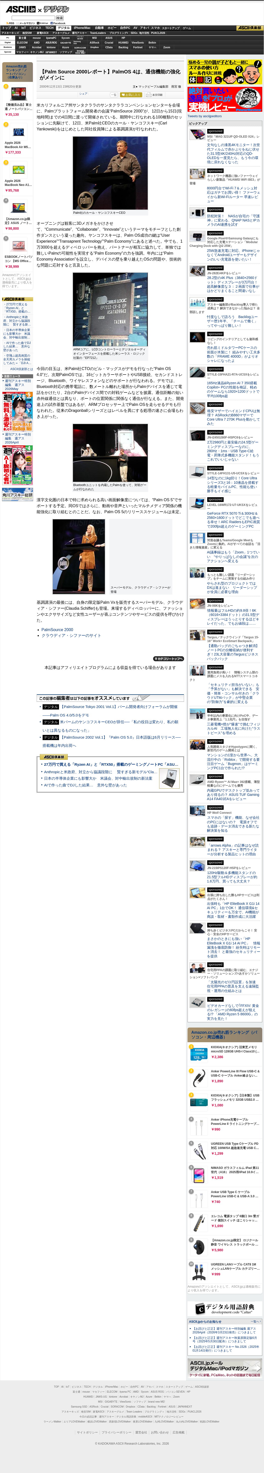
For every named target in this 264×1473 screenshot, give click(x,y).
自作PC (125, 28)
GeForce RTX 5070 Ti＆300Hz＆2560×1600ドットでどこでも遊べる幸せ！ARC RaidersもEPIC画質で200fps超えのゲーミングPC (233, 519)
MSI (94, 38)
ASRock (94, 42)
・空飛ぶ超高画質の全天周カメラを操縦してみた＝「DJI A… (17, 359)
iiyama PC (125, 1391)
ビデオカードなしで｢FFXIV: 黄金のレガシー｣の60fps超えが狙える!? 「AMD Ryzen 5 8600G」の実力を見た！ (233, 1012)
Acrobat (37, 47)
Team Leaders (134, 1411)
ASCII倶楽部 (250, 28)
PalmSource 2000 (57, 630)
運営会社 (141, 1432)
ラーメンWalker (52, 1421)
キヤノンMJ (37, 52)
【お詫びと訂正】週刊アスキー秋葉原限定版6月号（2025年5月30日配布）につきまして (225, 1339)
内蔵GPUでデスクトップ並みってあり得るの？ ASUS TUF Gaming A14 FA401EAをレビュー (233, 794)
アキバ (144, 28)
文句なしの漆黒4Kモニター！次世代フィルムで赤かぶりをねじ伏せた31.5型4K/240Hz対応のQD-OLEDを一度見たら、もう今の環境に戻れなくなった (233, 153)
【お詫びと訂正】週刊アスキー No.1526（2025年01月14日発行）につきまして (226, 1348)
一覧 (114, 94)
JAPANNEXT (51, 52)
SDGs (134, 33)
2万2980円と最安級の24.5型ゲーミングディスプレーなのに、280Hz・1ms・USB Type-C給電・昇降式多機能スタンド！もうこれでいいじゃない (233, 450)
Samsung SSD (79, 1406)
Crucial (109, 42)
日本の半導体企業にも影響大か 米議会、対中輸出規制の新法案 (98, 778)
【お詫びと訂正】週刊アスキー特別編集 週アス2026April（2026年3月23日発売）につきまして (224, 1330)
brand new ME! (156, 1401)
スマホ (155, 28)
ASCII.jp (20, 9)
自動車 (99, 28)
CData (109, 47)
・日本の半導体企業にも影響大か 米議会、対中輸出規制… (16, 333)
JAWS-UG (101, 1396)
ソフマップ (66, 52)
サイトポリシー (87, 1432)
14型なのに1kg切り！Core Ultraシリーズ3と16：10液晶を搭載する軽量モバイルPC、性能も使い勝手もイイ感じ (233, 484)
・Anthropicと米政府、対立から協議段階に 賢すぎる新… (17, 320)
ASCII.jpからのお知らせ (205, 1321)
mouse (37, 38)
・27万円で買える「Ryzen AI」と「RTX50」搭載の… (16, 308)
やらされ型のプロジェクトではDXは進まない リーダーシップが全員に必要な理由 (232, 587)
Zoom (166, 47)
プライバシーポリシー (117, 1432)
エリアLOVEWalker (74, 1421)
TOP (56, 1386)
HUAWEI (124, 42)
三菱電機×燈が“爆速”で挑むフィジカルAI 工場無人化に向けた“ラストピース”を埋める (233, 728)
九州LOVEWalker (164, 1421)
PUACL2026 (158, 33)
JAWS (22, 47)
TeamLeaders (98, 33)
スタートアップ (170, 28)
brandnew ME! (80, 52)
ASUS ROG (51, 42)
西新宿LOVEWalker (120, 1421)
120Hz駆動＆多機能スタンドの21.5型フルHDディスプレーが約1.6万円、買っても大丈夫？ (232, 877)
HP (123, 38)
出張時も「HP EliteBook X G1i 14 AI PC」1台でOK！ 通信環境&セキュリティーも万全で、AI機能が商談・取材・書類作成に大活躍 (233, 910)
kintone (51, 47)
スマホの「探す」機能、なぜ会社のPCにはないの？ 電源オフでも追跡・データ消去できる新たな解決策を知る (233, 824)
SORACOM (117, 1406)
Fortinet (137, 47)
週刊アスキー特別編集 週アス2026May (18, 385)
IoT (23, 28)
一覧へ (255, 1321)
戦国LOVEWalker (209, 1421)
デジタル (53, 9)
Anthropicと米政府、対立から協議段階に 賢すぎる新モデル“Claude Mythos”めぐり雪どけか (122, 772)
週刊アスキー (79, 33)
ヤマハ (152, 47)
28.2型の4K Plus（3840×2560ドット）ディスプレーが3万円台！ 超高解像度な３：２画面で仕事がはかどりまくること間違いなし (233, 284)
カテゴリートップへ (168, 658)
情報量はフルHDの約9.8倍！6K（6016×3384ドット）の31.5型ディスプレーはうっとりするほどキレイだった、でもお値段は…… (233, 616)
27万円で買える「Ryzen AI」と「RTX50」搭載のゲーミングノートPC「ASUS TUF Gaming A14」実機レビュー (139, 764)
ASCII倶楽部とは (21, 369)
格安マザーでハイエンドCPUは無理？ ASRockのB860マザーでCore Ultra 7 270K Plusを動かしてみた (233, 417)
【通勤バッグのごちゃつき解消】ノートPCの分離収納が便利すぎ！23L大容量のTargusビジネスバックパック (233, 652)
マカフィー (22, 52)
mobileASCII (145, 1416)
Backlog (123, 47)
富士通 (22, 38)
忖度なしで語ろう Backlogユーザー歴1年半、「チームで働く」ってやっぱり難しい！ (232, 321)
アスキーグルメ (61, 33)
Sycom (66, 38)
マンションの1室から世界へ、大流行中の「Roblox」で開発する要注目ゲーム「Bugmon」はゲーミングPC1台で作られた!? (233, 761)
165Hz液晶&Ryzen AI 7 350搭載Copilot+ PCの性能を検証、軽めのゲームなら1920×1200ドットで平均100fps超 (233, 389)
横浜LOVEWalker (97, 1421)
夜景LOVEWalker (142, 1421)
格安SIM (27, 33)
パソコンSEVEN (80, 38)
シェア (83, 93)
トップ (6, 28)
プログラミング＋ (154, 1411)
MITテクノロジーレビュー (169, 1416)
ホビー (112, 28)
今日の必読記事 (88, 1416)
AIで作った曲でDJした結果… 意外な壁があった (85, 785)
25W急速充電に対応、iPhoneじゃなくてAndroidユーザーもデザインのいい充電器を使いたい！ (233, 255)
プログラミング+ (118, 33)
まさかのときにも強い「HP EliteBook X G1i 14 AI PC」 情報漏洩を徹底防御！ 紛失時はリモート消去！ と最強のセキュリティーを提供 (233, 947)
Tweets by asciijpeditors (205, 116)
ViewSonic (138, 42)
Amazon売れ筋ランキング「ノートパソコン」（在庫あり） (16, 72)
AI (16, 28)
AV (135, 28)
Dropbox (94, 47)
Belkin (152, 42)
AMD (37, 42)
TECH (49, 28)
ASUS (109, 38)
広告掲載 (179, 1432)
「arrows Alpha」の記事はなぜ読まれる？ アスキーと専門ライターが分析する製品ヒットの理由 (233, 849)
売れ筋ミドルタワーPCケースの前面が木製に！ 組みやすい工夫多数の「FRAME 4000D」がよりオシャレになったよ (233, 354)
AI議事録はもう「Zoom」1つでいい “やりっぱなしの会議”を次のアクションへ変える (233, 556)
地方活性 (144, 33)
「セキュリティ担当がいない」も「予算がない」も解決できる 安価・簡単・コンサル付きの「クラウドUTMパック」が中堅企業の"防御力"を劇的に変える (233, 693)
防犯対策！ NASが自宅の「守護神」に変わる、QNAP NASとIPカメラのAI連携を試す (233, 220)
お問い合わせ (160, 1432)
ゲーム (187, 28)
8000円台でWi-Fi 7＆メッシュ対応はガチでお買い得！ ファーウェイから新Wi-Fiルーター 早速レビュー (233, 194)
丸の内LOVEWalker (187, 1421)
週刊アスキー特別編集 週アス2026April (18, 438)
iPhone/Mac (82, 28)
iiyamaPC (51, 38)
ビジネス (35, 28)
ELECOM (22, 42)
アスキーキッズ (10, 33)
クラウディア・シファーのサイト (71, 635)
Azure (65, 47)
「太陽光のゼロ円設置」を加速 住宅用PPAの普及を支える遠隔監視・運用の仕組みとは (233, 986)
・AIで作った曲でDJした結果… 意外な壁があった (17, 346)
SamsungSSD (77, 42)
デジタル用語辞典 (126, 1416)
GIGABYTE (65, 43)
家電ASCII (43, 33)
